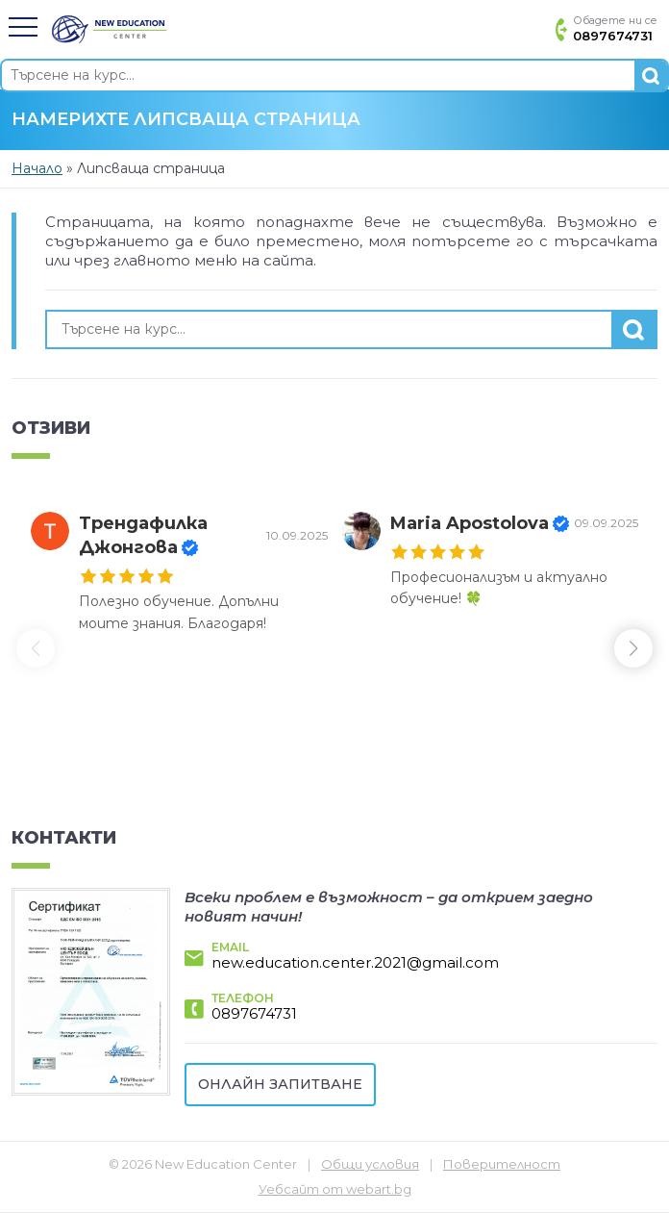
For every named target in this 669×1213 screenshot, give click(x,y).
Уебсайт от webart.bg (335, 1189)
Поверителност (501, 1164)
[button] (23, 27)
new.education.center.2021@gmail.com (355, 962)
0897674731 (254, 1013)
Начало (37, 168)
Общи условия (370, 1164)
